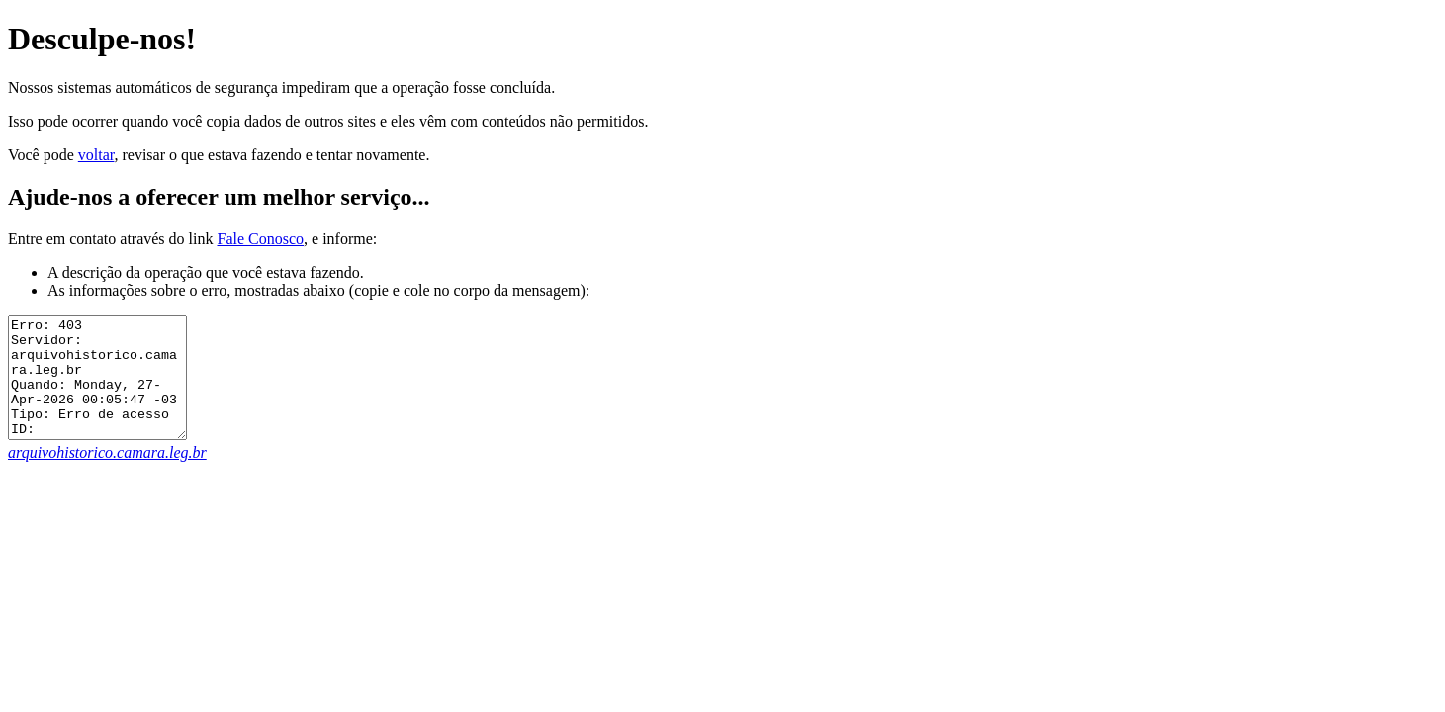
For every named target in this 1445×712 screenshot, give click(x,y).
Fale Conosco (260, 238)
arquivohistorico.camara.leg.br (107, 476)
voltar (96, 154)
